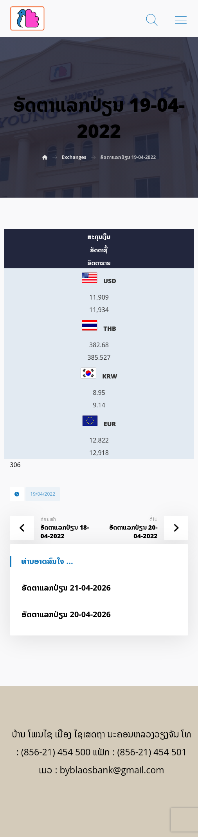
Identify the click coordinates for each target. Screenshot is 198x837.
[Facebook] (99, 802)
